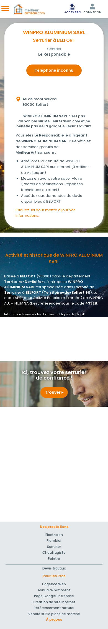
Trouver (54, 392)
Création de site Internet (54, 602)
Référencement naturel (54, 607)
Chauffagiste (54, 552)
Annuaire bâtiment (54, 590)
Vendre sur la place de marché (54, 614)
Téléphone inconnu (54, 70)
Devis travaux (54, 568)
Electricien (54, 534)
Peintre (54, 558)
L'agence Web (54, 584)
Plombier (54, 540)
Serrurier (54, 546)
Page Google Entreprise (54, 596)
